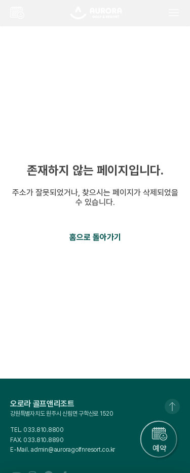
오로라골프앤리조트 (96, 12)
